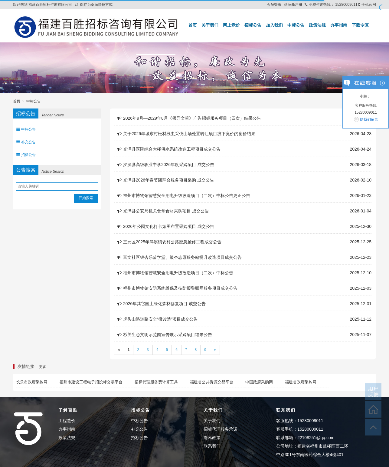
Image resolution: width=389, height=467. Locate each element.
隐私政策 (212, 437)
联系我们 (212, 446)
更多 (42, 367)
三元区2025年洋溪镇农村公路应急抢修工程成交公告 (169, 241)
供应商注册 (293, 4)
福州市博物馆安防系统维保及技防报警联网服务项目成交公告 (177, 288)
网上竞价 (231, 25)
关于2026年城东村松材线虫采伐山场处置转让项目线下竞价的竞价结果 (186, 133)
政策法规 (317, 25)
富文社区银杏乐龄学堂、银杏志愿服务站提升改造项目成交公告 (179, 257)
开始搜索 (86, 198)
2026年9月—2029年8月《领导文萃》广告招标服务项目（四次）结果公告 (189, 118)
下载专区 (360, 25)
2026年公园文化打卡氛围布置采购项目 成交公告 (165, 226)
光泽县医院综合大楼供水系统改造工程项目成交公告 (169, 149)
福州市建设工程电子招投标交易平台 (91, 382)
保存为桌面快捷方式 (96, 4)
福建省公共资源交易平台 (211, 382)
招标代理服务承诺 (220, 429)
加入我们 (274, 25)
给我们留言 (369, 119)
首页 (192, 25)
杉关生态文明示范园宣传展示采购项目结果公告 (164, 334)
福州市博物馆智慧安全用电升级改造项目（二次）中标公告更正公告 (183, 195)
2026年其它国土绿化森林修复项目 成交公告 (161, 303)
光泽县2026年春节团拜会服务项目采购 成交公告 (165, 180)
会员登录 (274, 4)
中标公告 (295, 25)
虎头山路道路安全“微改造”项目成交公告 (157, 319)
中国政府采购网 (259, 382)
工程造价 (66, 420)
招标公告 (252, 25)
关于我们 (209, 25)
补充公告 (26, 142)
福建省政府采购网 (300, 382)
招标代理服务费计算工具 (156, 382)
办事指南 (338, 25)
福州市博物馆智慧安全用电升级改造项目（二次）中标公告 (175, 272)
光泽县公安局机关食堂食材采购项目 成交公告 (163, 210)
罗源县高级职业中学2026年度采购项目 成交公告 (165, 164)
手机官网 (368, 4)
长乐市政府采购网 (31, 382)
